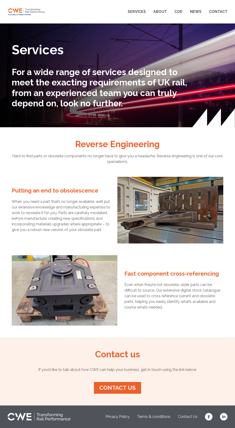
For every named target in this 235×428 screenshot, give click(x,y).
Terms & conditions (153, 416)
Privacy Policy (117, 416)
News (195, 11)
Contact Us (187, 416)
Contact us (117, 387)
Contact (218, 11)
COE (178, 11)
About (160, 11)
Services (137, 11)
